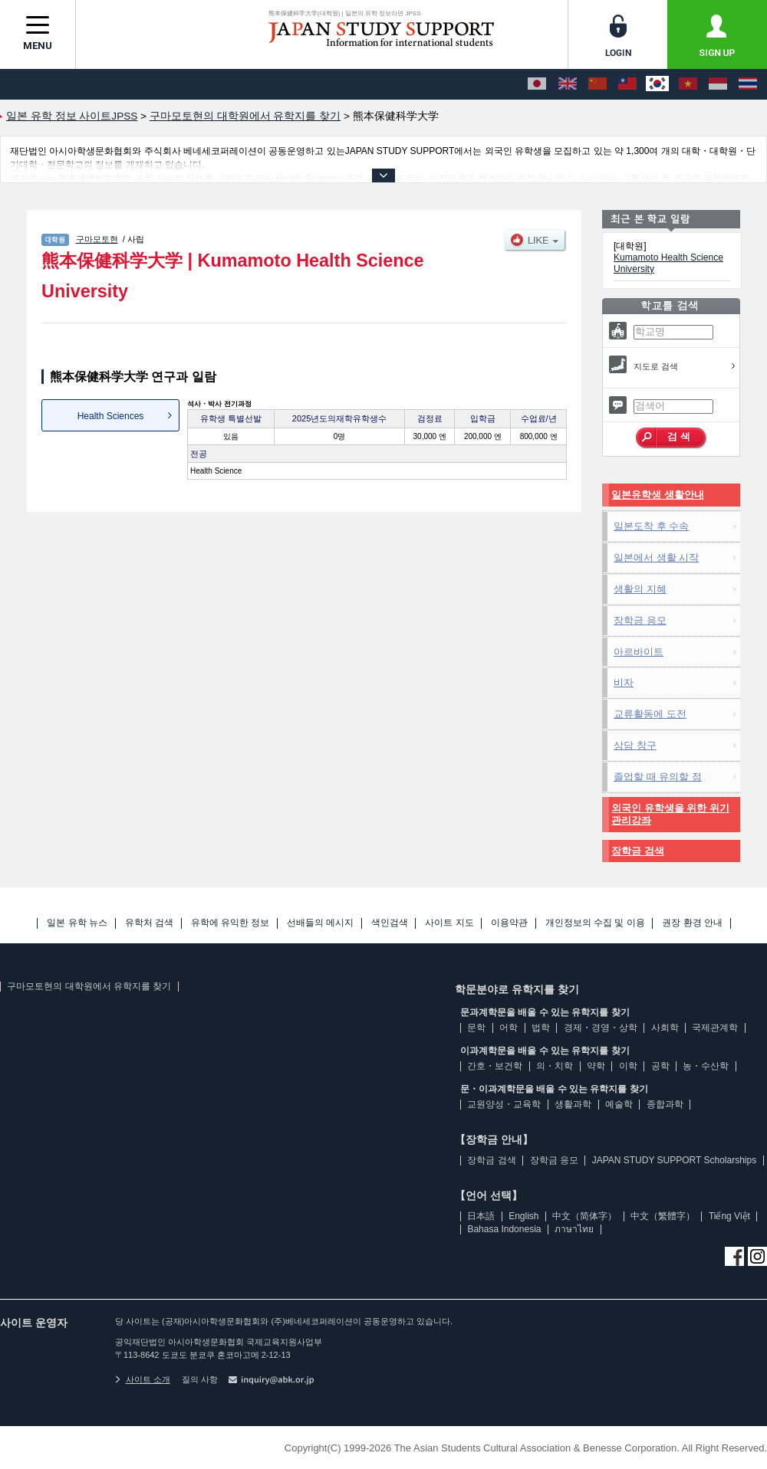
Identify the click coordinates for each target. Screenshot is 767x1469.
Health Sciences (110, 416)
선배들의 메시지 (320, 923)
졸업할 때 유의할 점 (658, 776)
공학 (660, 1066)
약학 (596, 1066)
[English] (567, 84)
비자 (624, 682)
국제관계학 (715, 1027)
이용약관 (509, 923)
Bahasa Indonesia (504, 1229)
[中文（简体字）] (597, 84)
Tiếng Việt (729, 1216)
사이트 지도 (449, 923)
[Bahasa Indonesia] (717, 84)
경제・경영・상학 (600, 1027)
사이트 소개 (142, 1379)
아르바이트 (638, 651)
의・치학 (554, 1066)
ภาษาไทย (574, 1229)
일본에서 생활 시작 (656, 557)
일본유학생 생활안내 (657, 494)
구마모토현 (97, 239)
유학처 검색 (149, 923)
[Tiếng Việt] (688, 84)
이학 (628, 1066)
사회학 (665, 1027)
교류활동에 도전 (650, 714)
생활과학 (573, 1104)
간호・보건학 (494, 1066)
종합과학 (665, 1104)
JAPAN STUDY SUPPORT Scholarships (674, 1160)
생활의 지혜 (640, 589)
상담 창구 (635, 745)
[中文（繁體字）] (627, 84)
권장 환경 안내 (692, 923)
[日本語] (536, 84)
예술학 (619, 1104)
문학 (476, 1027)
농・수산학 (706, 1066)
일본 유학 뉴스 (77, 923)
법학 (541, 1027)
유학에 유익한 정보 (230, 923)
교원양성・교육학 (504, 1104)
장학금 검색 (637, 851)
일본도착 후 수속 (651, 526)
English (523, 1216)
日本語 (481, 1216)
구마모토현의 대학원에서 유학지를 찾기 (89, 986)
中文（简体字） (584, 1216)
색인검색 (389, 923)
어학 (508, 1027)
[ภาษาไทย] (747, 84)
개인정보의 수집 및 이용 (595, 923)
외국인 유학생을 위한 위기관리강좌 (670, 814)
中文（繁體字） (662, 1216)
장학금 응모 (640, 620)
